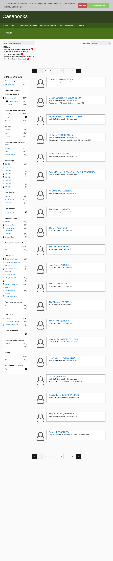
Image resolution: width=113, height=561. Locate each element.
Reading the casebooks (28, 25)
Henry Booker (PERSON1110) (62, 358)
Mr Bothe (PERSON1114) (60, 191)
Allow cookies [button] (99, 5)
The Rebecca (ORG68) (59, 209)
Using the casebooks (66, 25)
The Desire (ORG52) (58, 284)
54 (72, 71)
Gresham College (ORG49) (61, 79)
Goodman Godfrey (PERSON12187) (65, 98)
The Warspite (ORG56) (59, 246)
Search (13, 25)
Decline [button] (82, 5)
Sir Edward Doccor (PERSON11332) (65, 116)
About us (80, 25)
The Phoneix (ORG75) (59, 302)
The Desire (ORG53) (58, 228)
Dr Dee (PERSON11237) (60, 376)
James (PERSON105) (59, 154)
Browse (5, 25)
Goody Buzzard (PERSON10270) (64, 395)
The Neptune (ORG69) (59, 321)
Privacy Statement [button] (12, 7)
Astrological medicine (48, 25)
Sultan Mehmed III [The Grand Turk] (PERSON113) (72, 172)
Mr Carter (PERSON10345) (61, 135)
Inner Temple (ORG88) (59, 265)
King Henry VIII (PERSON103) (62, 414)
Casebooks (15, 16)
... (66, 71)
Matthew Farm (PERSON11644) (63, 339)
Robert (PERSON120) (59, 432)
